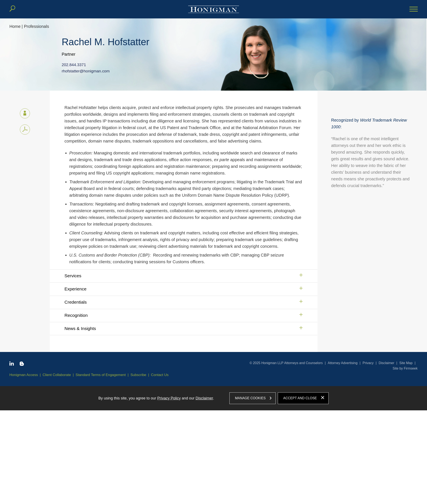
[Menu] (414, 9)
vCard (23, 113)
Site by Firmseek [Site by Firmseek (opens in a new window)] (405, 368)
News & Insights (80, 328)
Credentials (75, 302)
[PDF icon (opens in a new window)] (25, 130)
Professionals (36, 26)
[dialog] (213, 398)
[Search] (12, 8)
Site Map (406, 363)
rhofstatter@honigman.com (81, 71)
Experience (75, 288)
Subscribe (138, 375)
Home (15, 26)
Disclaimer (386, 363)
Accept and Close (300, 398)
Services (72, 275)
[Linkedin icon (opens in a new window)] (11, 364)
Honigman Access (23, 375)
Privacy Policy (169, 398)
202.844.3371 (70, 65)
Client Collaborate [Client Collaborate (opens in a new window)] (57, 375)
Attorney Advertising (343, 363)
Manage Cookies (250, 398)
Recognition (76, 315)
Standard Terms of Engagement (101, 375)
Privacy (368, 363)
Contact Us (159, 375)
